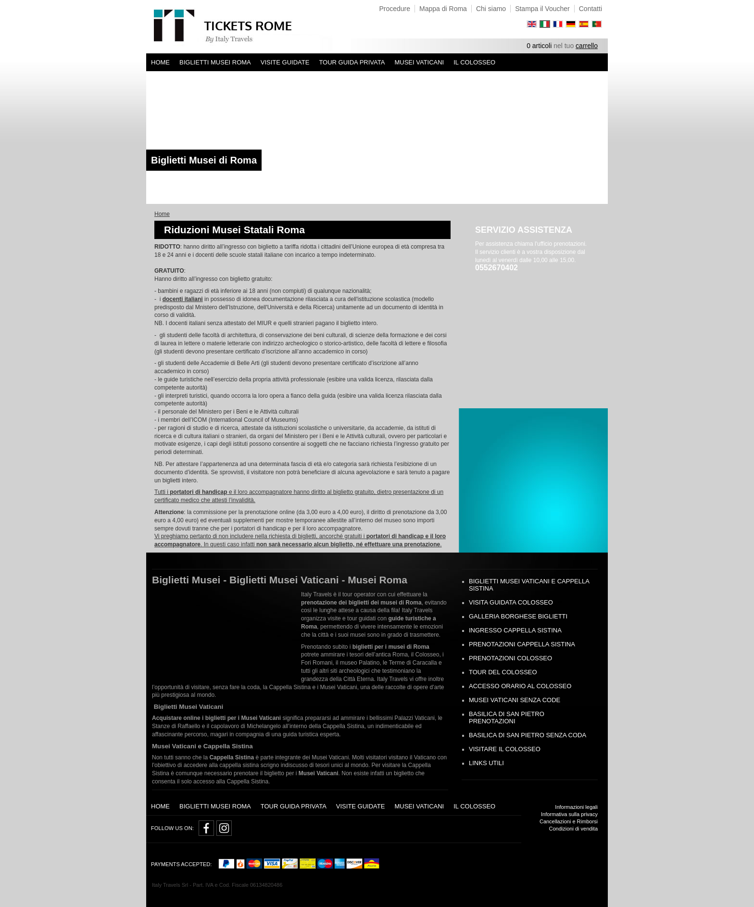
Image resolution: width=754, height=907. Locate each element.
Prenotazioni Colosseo (510, 658)
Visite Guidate (285, 62)
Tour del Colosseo (503, 672)
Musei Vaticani (419, 62)
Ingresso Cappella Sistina (515, 630)
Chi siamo (491, 9)
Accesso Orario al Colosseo (520, 686)
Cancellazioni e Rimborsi (569, 821)
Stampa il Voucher (542, 9)
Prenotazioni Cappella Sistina (522, 644)
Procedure (394, 9)
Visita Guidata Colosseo (511, 602)
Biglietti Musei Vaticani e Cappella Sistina (529, 585)
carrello (587, 46)
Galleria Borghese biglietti (518, 616)
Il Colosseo (474, 62)
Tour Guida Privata (352, 62)
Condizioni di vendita (573, 828)
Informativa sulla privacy (569, 814)
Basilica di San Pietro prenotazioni (506, 717)
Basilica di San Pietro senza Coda (527, 735)
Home (160, 62)
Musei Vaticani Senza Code (514, 700)
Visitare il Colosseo (504, 749)
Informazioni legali (576, 807)
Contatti (590, 9)
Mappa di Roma (443, 9)
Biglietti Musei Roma (215, 62)
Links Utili (486, 763)
